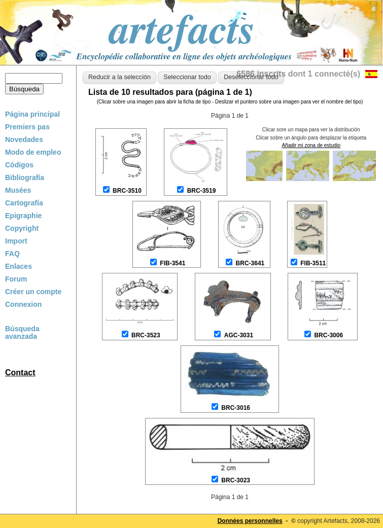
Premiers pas (27, 127)
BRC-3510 (127, 190)
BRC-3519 (201, 190)
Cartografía (24, 203)
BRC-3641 (250, 263)
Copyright (22, 228)
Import (16, 241)
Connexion (23, 304)
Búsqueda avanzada (22, 333)
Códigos (19, 165)
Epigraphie (23, 216)
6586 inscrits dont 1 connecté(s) (298, 73)
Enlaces (18, 266)
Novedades (24, 139)
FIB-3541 (172, 263)
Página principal (32, 114)
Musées (18, 190)
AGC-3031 (238, 335)
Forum (16, 279)
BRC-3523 (145, 335)
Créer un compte (33, 292)
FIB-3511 (313, 263)
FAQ (12, 254)
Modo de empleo (33, 152)
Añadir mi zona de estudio (311, 145)
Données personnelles (250, 520)
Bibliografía (24, 177)
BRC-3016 (235, 407)
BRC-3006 (328, 335)
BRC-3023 (235, 480)
